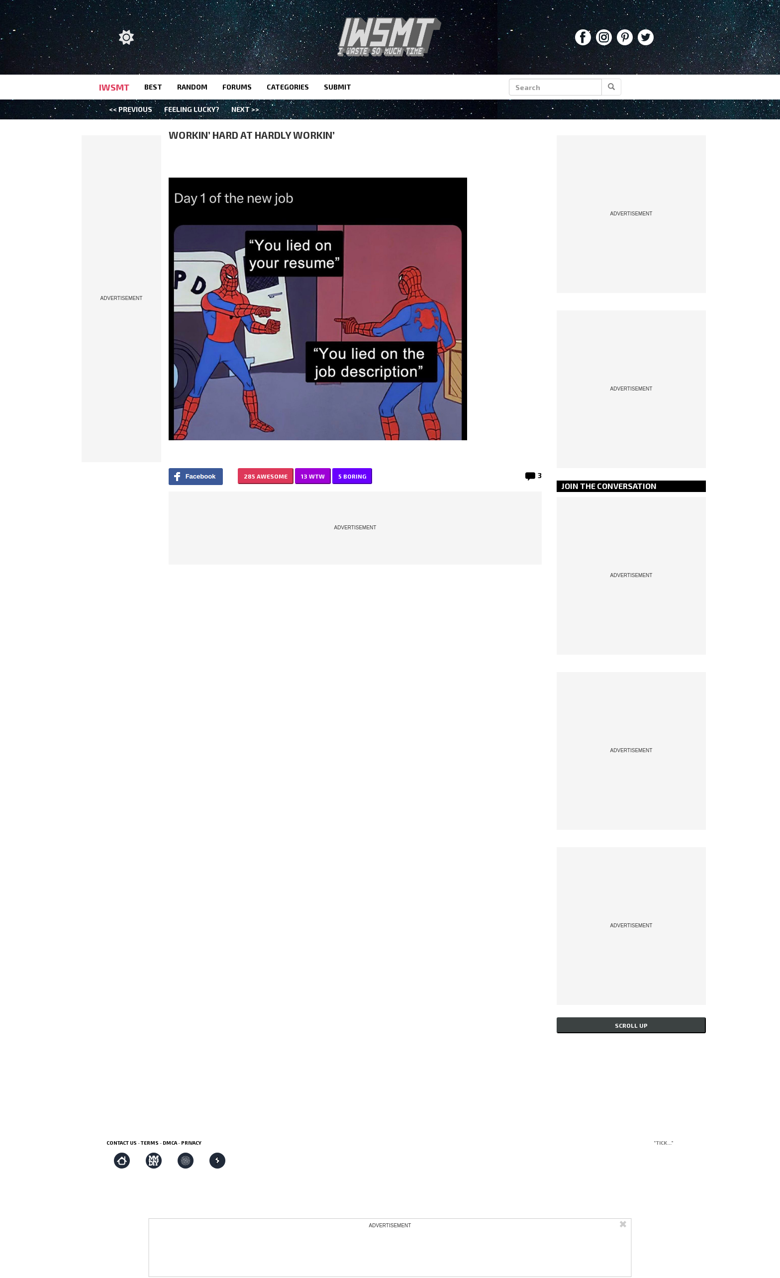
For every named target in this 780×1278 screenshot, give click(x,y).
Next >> (245, 109)
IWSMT (114, 87)
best (153, 87)
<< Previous (130, 109)
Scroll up (631, 1025)
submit (337, 87)
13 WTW (313, 476)
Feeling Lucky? (191, 109)
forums (237, 87)
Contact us (121, 1143)
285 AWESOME (266, 476)
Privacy (191, 1143)
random (192, 87)
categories (288, 87)
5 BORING (352, 476)
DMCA (170, 1143)
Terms (150, 1143)
